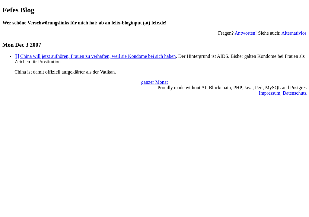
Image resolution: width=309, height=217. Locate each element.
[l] (16, 56)
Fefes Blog (18, 10)
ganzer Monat (154, 82)
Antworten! (245, 33)
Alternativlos (294, 33)
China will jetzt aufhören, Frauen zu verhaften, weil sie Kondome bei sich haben (98, 56)
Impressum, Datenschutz (283, 93)
